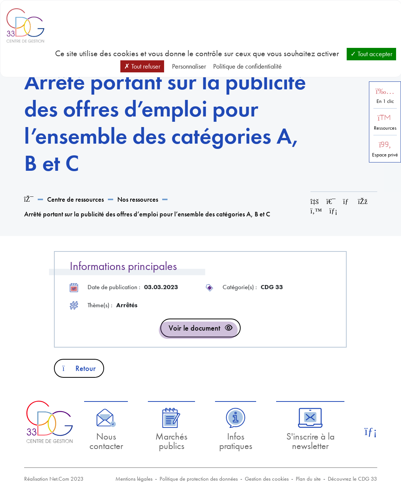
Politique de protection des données (199, 479)
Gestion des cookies (267, 479)
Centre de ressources (75, 199)
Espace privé (385, 155)
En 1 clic (385, 101)
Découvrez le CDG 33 (352, 479)
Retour (79, 368)
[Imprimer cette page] (330, 201)
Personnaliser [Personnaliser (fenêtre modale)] (189, 66)
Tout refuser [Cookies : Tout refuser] (142, 66)
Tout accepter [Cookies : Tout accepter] (371, 53)
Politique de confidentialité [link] (247, 66)
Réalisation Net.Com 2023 (54, 479)
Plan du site (308, 479)
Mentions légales (133, 479)
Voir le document (194, 328)
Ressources (385, 128)
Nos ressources (137, 199)
